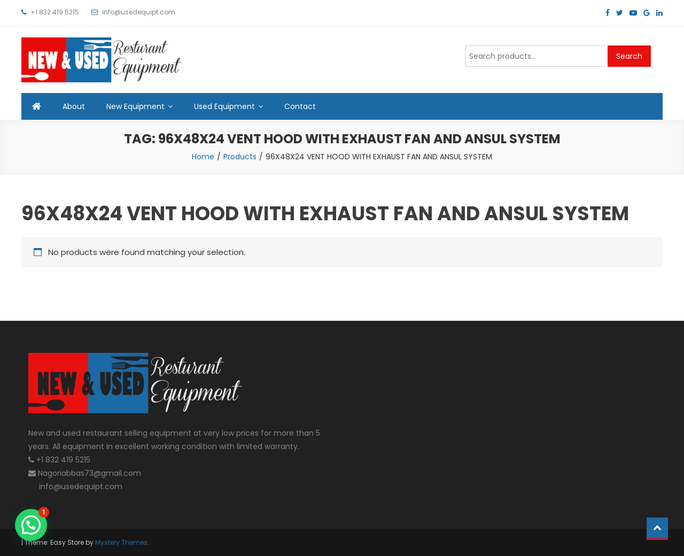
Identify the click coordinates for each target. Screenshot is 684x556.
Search (629, 56)
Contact (300, 106)
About (74, 106)
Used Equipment (224, 106)
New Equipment (135, 106)
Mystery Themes (121, 542)
